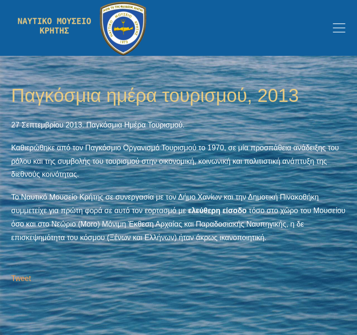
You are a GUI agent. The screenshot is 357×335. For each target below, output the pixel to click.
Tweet (21, 278)
